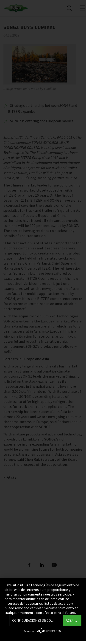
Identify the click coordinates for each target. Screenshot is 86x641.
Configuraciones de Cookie (35, 620)
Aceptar (72, 620)
